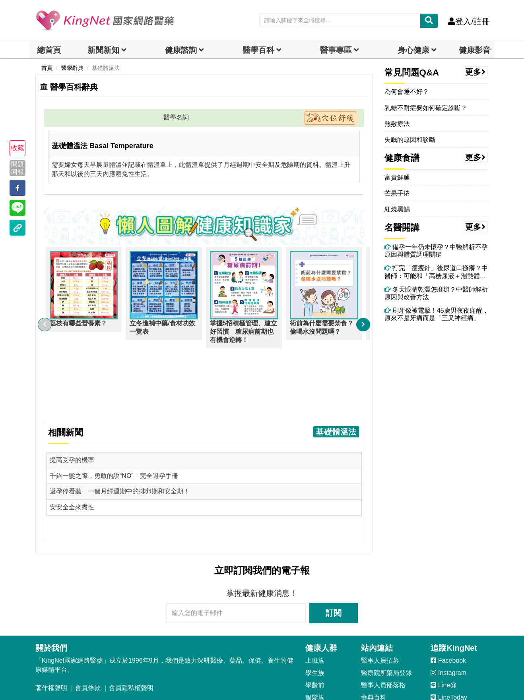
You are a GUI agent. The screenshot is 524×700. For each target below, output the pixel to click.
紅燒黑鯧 (397, 209)
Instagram (448, 601)
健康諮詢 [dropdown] (181, 50)
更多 (475, 72)
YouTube (447, 637)
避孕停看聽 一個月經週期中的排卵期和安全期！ (120, 419)
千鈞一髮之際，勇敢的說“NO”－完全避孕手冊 (114, 403)
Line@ (443, 613)
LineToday (449, 626)
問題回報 (17, 167)
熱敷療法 (397, 123)
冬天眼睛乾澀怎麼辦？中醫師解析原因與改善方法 (436, 293)
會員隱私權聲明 (131, 616)
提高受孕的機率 (72, 388)
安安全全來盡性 (72, 435)
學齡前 (314, 613)
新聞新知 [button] (103, 50)
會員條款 (88, 616)
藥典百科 (373, 626)
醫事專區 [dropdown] (336, 50)
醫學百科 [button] (258, 50)
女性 (311, 662)
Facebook (448, 589)
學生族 (314, 601)
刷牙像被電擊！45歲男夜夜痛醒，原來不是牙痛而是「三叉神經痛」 (436, 314)
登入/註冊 (469, 21)
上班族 (314, 589)
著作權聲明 (51, 616)
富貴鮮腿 (397, 177)
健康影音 (475, 50)
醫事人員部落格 (383, 613)
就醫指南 (373, 637)
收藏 (17, 148)
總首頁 (49, 50)
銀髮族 (314, 626)
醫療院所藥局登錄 (386, 601)
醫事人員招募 (380, 589)
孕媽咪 (314, 637)
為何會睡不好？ (406, 91)
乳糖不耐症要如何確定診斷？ (425, 107)
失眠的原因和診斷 (409, 139)
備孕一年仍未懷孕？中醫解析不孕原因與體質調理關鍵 (436, 251)
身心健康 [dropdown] (413, 50)
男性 (311, 650)
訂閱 (334, 541)
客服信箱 (52, 646)
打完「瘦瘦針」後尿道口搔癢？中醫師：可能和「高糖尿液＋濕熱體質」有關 (436, 272)
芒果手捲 (397, 193)
